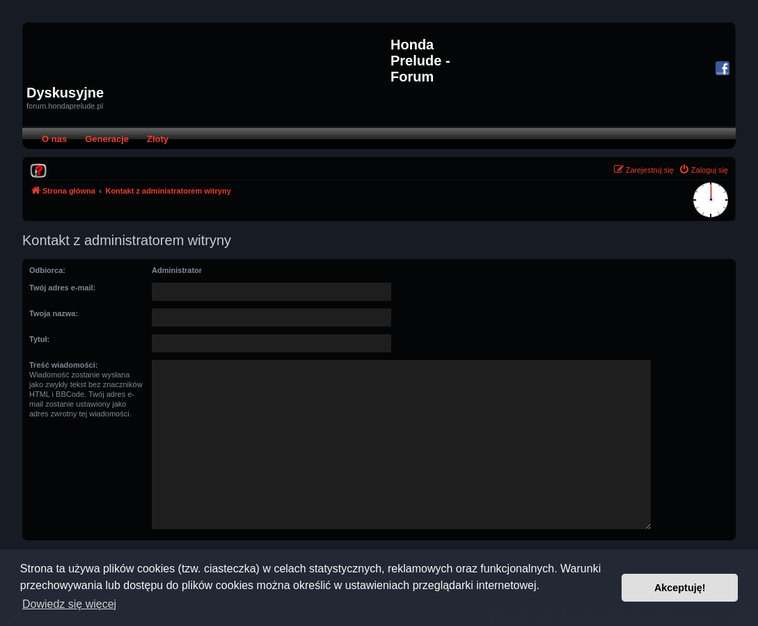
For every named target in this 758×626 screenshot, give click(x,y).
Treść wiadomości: (63, 365)
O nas (54, 139)
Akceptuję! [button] (680, 587)
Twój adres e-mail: (62, 287)
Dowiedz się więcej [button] (69, 604)
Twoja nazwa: (53, 313)
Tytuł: (39, 339)
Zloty (157, 139)
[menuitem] (38, 170)
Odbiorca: (47, 270)
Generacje (107, 139)
